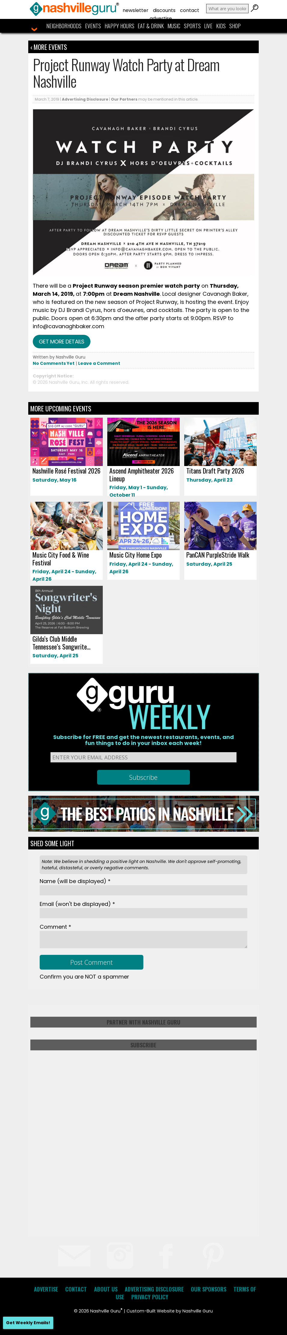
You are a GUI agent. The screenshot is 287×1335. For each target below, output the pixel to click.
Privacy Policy (149, 1297)
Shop (235, 26)
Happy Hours (119, 26)
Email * (77, 904)
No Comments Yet (54, 363)
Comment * (55, 927)
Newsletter (135, 10)
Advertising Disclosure (85, 99)
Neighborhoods (63, 26)
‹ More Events (48, 47)
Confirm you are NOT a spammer (84, 976)
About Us (106, 1289)
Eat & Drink (151, 26)
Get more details (61, 341)
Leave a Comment (99, 363)
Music (173, 26)
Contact (189, 10)
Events (93, 26)
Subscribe (143, 1045)
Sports (192, 26)
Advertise (161, 18)
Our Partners (124, 99)
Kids (221, 26)
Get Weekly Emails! (28, 1323)
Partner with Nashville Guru (143, 1022)
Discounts (164, 10)
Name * (75, 881)
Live (208, 26)
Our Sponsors (208, 1289)
